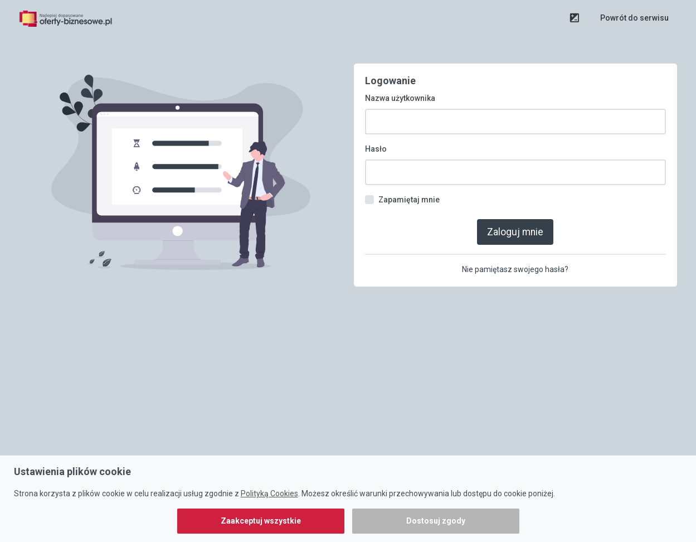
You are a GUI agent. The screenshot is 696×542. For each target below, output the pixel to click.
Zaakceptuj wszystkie (261, 520)
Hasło (376, 148)
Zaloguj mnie (515, 232)
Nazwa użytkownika (400, 98)
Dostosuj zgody (435, 520)
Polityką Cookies (269, 493)
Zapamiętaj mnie (409, 199)
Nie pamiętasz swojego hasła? (515, 269)
